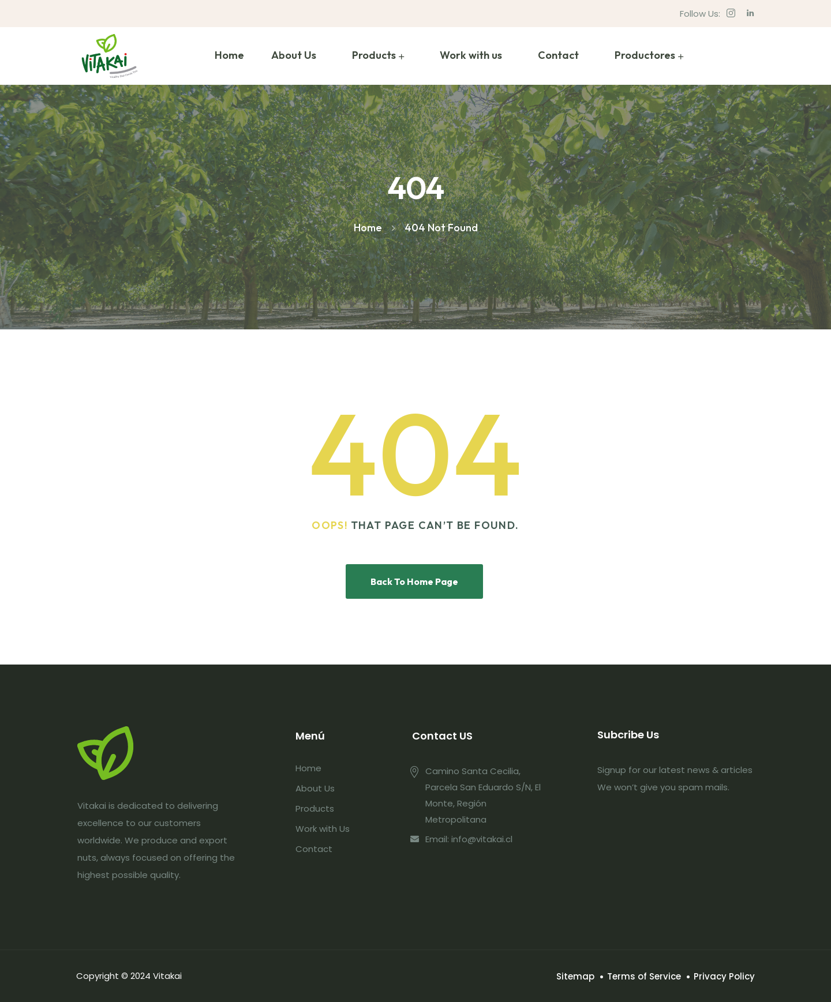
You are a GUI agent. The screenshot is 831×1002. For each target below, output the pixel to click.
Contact (558, 55)
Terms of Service (644, 976)
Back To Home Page (414, 581)
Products (374, 55)
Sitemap (575, 976)
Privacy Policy (724, 976)
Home (229, 55)
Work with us (471, 55)
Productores (645, 55)
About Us (293, 55)
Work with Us (322, 829)
